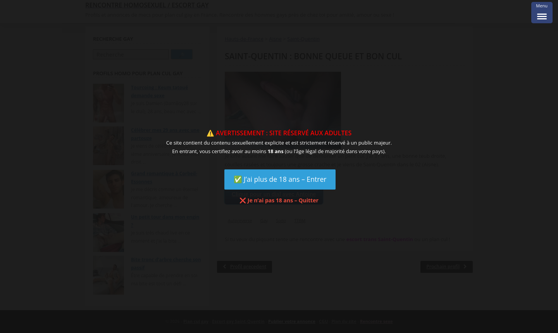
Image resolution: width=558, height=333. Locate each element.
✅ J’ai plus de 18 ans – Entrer (280, 179)
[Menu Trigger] (542, 12)
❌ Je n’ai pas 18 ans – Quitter (279, 200)
